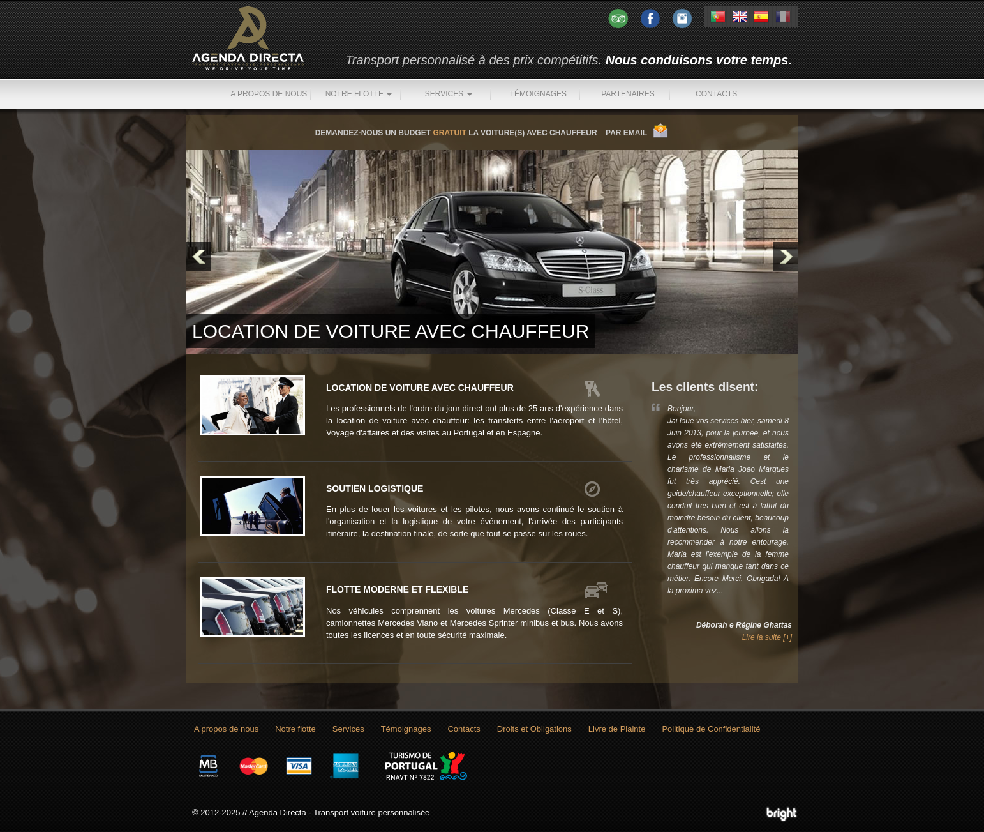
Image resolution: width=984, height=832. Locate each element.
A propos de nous (268, 93)
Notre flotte (358, 93)
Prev (198, 256)
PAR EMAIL (626, 132)
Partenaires (628, 93)
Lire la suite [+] (767, 637)
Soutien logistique (374, 488)
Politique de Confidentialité (711, 729)
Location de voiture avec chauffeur (420, 387)
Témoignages (538, 93)
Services (448, 93)
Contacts (716, 93)
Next (785, 256)
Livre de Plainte (617, 729)
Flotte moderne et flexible (397, 589)
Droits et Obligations (534, 729)
